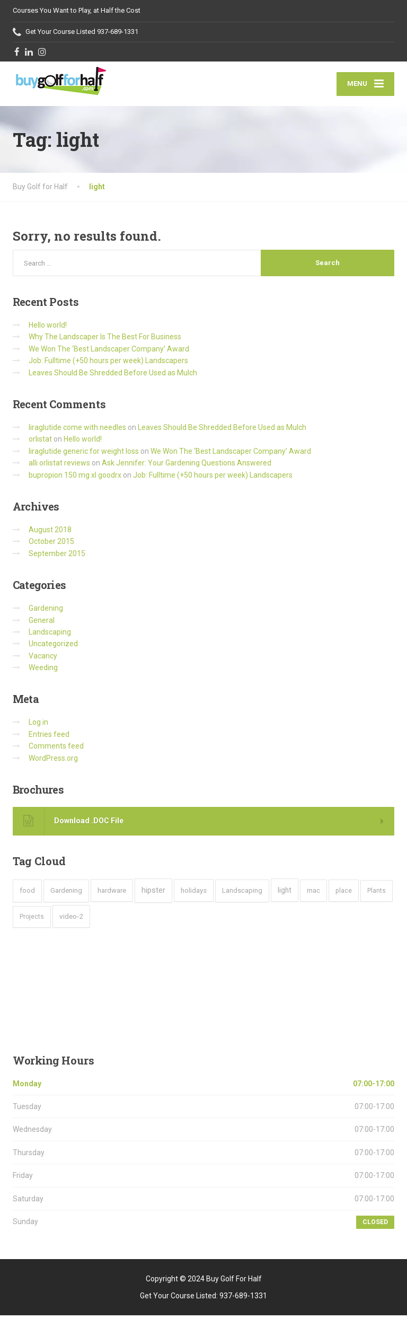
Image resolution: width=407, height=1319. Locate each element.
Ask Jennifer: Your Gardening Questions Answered (186, 466)
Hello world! (48, 328)
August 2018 (50, 533)
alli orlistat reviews (59, 466)
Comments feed (56, 749)
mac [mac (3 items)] (313, 894)
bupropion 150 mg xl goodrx (75, 478)
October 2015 (51, 545)
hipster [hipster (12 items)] (153, 894)
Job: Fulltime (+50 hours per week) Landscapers (108, 364)
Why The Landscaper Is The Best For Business (105, 340)
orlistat (40, 442)
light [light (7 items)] (284, 894)
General (42, 623)
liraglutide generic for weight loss (84, 454)
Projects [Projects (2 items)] (32, 920)
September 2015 (57, 556)
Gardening (46, 612)
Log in (38, 726)
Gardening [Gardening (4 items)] (66, 894)
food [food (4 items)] (27, 894)
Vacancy (43, 659)
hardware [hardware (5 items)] (112, 894)
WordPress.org (53, 761)
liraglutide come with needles (77, 431)
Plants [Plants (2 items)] (376, 894)
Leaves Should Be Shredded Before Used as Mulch (113, 376)
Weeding (43, 671)
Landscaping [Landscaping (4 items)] (242, 894)
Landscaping (50, 635)
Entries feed (49, 737)
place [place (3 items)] (343, 894)
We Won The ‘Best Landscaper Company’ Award (109, 352)
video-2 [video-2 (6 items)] (71, 919)
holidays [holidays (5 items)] (194, 894)
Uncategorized (53, 647)
